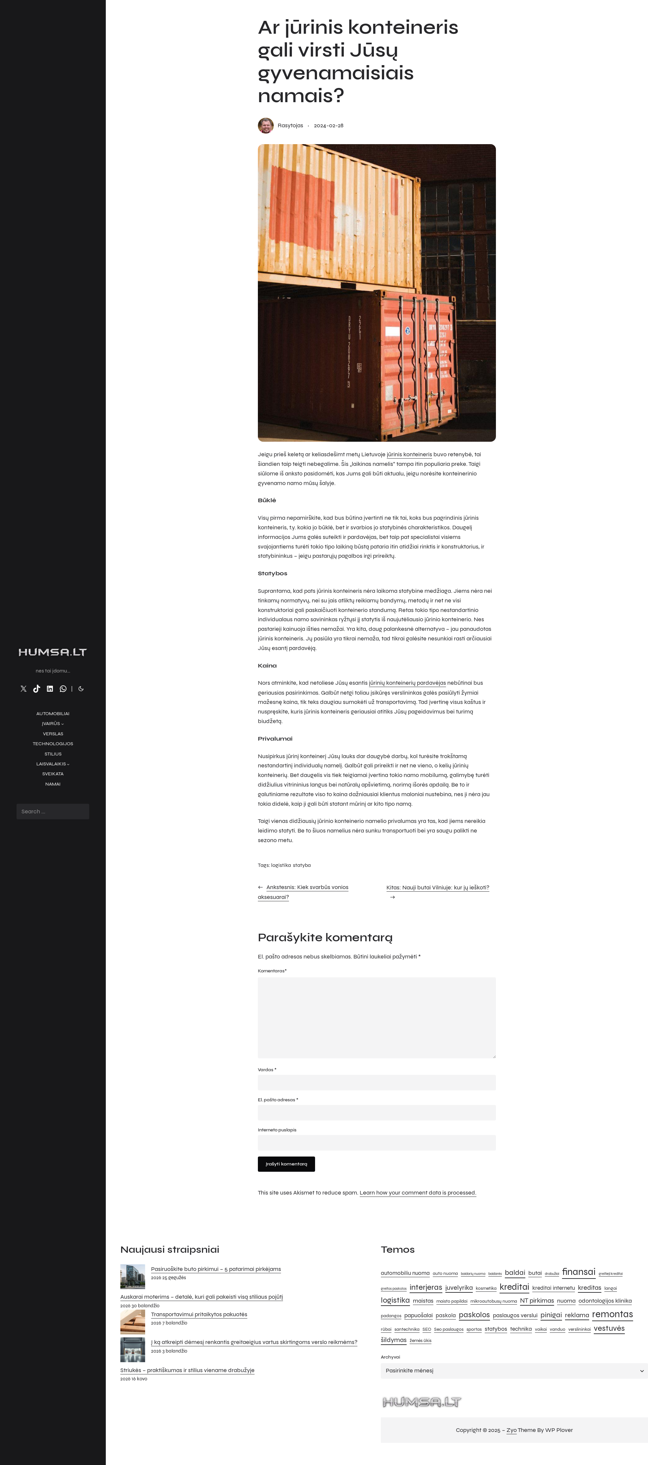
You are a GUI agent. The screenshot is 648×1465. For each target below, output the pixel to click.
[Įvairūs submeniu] (62, 723)
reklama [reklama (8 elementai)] (577, 1316)
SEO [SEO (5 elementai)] (427, 1330)
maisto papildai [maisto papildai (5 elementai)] (451, 1302)
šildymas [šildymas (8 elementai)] (394, 1341)
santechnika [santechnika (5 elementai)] (407, 1330)
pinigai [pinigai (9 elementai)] (551, 1315)
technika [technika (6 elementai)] (521, 1330)
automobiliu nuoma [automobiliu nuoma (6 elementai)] (405, 1274)
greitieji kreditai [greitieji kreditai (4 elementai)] (611, 1275)
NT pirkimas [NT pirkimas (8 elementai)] (537, 1301)
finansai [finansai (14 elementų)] (579, 1273)
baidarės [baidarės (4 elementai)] (495, 1275)
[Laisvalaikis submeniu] (68, 764)
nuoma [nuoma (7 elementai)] (566, 1301)
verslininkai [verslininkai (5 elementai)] (579, 1330)
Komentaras (272, 970)
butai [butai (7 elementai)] (535, 1274)
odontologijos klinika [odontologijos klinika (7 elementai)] (605, 1301)
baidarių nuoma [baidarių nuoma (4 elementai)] (473, 1275)
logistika (281, 865)
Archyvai (390, 1358)
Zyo (511, 1431)
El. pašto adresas (278, 1100)
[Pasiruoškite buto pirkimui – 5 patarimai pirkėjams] (132, 1279)
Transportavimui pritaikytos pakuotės (199, 1315)
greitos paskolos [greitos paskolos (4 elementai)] (394, 1289)
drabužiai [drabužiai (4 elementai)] (552, 1275)
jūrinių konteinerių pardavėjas (407, 682)
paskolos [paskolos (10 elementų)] (474, 1316)
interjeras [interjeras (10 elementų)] (426, 1288)
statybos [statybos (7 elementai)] (496, 1329)
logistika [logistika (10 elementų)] (395, 1301)
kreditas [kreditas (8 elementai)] (589, 1288)
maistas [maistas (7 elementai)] (423, 1301)
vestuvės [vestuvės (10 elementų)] (609, 1329)
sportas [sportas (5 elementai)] (474, 1330)
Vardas (267, 1070)
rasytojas (290, 125)
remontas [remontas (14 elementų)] (612, 1315)
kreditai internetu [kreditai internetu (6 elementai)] (553, 1289)
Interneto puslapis (277, 1131)
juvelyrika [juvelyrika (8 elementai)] (459, 1288)
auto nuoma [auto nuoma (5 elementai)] (445, 1274)
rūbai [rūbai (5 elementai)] (386, 1330)
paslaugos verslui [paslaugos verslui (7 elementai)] (515, 1316)
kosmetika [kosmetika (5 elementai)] (486, 1289)
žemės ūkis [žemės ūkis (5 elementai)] (420, 1341)
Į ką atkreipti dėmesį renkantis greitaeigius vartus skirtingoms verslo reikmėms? (254, 1342)
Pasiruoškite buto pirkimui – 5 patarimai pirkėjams (216, 1270)
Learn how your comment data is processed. (418, 1193)
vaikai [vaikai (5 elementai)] (541, 1330)
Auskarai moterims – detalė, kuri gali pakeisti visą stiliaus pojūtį (201, 1297)
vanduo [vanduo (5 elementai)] (557, 1330)
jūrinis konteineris (409, 454)
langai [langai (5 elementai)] (610, 1289)
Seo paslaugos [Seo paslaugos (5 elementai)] (449, 1330)
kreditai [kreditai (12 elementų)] (514, 1287)
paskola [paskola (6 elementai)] (446, 1316)
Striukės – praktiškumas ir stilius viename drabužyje (187, 1370)
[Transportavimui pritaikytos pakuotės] (132, 1324)
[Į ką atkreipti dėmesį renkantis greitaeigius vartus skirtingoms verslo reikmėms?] (132, 1352)
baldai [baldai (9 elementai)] (515, 1273)
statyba (302, 865)
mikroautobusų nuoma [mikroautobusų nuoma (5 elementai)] (493, 1302)
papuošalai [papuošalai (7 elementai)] (418, 1316)
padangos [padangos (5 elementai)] (391, 1317)
